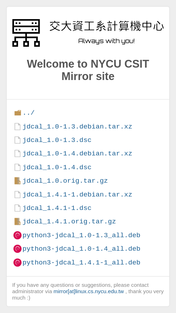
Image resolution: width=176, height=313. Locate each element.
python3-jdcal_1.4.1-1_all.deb (81, 262)
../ (28, 113)
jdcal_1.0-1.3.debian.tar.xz (77, 126)
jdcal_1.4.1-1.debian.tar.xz (77, 194)
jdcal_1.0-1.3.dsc (57, 140)
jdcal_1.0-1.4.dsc (57, 167)
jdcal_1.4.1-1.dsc (57, 208)
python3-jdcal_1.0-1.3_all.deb (81, 235)
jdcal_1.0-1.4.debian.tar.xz (77, 153)
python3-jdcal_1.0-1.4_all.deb (81, 249)
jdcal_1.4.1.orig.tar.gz (69, 221)
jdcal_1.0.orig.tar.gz (65, 181)
